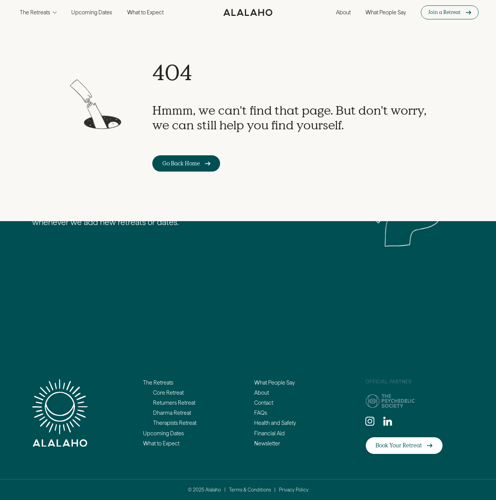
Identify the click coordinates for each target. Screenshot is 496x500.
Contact (263, 403)
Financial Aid (269, 433)
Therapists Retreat (174, 423)
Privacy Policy (293, 490)
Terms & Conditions (250, 490)
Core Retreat (168, 393)
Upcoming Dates (91, 12)
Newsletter (267, 443)
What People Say (385, 12)
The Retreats (158, 383)
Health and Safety (275, 423)
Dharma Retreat (172, 413)
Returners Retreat (174, 403)
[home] (248, 12)
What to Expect (145, 12)
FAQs (260, 413)
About (343, 12)
